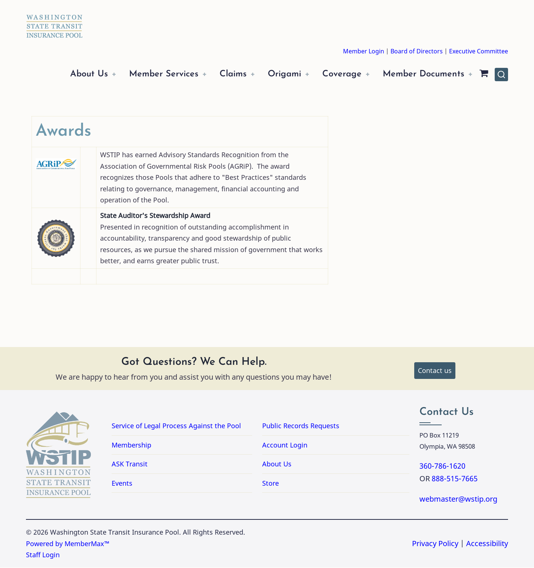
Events (122, 483)
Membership (131, 445)
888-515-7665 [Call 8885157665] (455, 479)
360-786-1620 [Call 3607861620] (442, 467)
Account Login (284, 445)
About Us (71, 74)
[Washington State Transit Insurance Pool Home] (54, 20)
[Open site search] (501, 75)
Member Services (149, 74)
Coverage (336, 74)
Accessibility (487, 544)
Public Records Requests (330, 426)
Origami (276, 74)
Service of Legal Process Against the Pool (176, 426)
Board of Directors (416, 51)
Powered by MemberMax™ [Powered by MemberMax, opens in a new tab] (67, 544)
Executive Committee (478, 51)
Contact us (435, 371)
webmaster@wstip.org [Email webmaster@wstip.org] (458, 500)
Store (270, 483)
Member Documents (421, 74)
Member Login (363, 51)
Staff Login (43, 555)
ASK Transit (130, 464)
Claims (222, 74)
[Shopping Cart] (483, 74)
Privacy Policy (435, 544)
